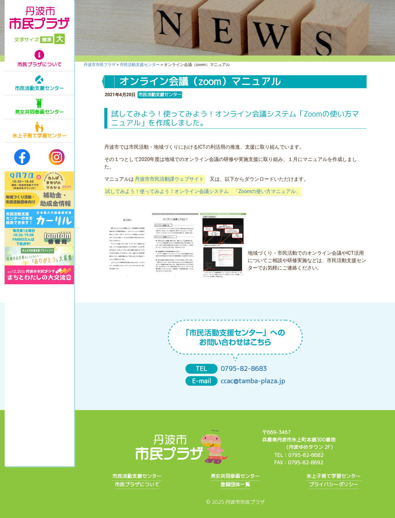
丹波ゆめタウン (306, 447)
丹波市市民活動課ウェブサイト (169, 179)
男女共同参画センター (39, 112)
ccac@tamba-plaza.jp (253, 380)
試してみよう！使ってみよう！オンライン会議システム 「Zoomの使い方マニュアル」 (203, 191)
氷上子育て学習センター (39, 135)
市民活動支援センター (39, 88)
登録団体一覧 (235, 484)
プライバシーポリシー (333, 484)
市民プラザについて (39, 64)
